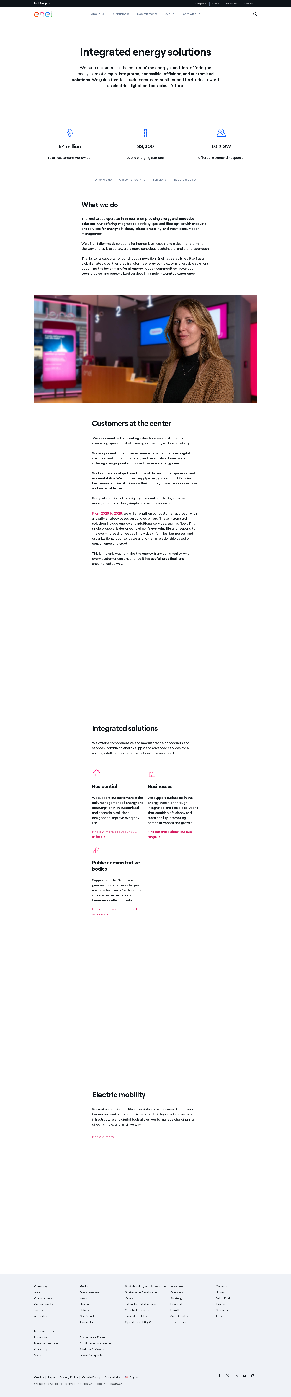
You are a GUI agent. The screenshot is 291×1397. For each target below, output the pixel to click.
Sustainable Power (93, 1337)
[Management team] (54, 1343)
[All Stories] (54, 1316)
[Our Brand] (100, 1316)
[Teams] (236, 1304)
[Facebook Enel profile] (219, 1376)
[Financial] (190, 1304)
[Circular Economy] (145, 1310)
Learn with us (191, 14)
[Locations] (54, 1337)
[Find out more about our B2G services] (117, 919)
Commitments (147, 14)
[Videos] (100, 1310)
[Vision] (54, 1355)
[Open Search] (255, 14)
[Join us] (54, 1310)
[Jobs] (236, 1316)
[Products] (54, 1298)
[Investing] (190, 1310)
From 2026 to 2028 (107, 520)
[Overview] (190, 1292)
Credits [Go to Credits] (39, 1377)
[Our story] (54, 1349)
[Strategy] (190, 1298)
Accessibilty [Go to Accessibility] (112, 1377)
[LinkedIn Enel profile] (236, 1376)
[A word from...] (100, 1322)
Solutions (159, 179)
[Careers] (236, 1292)
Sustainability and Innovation (145, 1286)
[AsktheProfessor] (100, 1349)
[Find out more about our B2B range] (173, 841)
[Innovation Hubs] (145, 1316)
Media (215, 3)
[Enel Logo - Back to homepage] (43, 14)
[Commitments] (54, 1304)
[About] (54, 1292)
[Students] (236, 1310)
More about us (44, 1331)
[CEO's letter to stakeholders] (145, 1304)
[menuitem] (219, 1376)
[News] (100, 1298)
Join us (169, 14)
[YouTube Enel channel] (244, 1376)
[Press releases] (100, 1292)
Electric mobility (185, 179)
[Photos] (100, 1304)
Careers (249, 3)
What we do (103, 179)
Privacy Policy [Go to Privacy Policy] (69, 1377)
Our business (120, 14)
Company (200, 3)
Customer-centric (132, 179)
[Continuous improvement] (100, 1343)
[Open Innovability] (145, 1322)
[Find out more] (105, 1144)
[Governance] (190, 1322)
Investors (231, 3)
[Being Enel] (236, 1298)
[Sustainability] (190, 1316)
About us (97, 14)
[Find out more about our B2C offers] (117, 841)
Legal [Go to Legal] (51, 1377)
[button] (42, 3)
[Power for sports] (100, 1355)
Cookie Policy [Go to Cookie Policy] (91, 1377)
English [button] (132, 1377)
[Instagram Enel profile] (253, 1376)
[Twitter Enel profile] (227, 1376)
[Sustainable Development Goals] (145, 1295)
